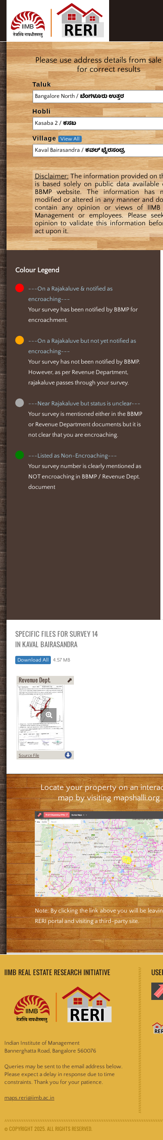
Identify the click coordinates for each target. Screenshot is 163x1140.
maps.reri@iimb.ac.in (29, 1098)
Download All (33, 660)
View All (70, 139)
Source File (29, 755)
